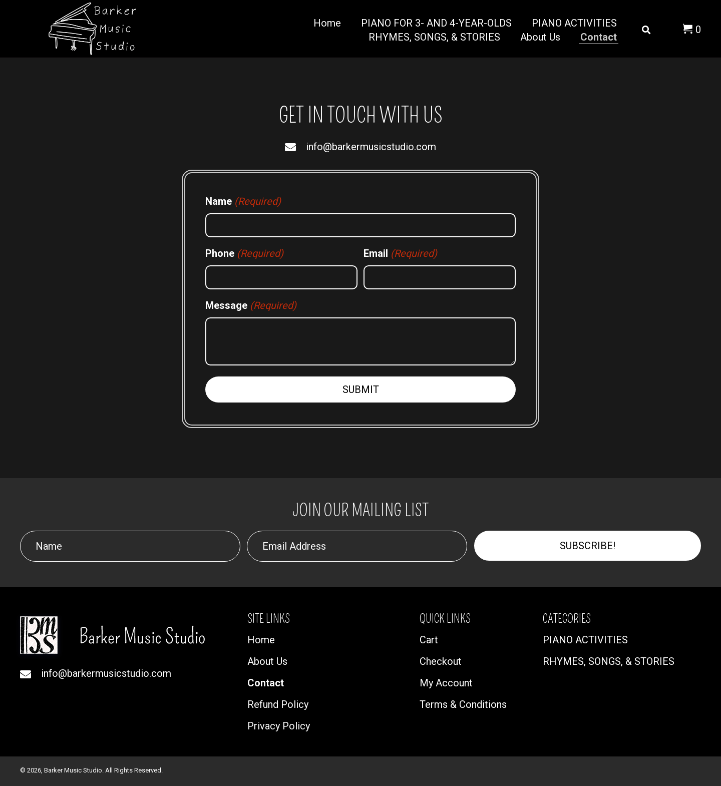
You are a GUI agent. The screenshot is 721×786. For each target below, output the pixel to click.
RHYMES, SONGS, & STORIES (608, 661)
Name (243, 201)
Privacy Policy (278, 726)
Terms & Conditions (463, 704)
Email (400, 253)
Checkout (441, 661)
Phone (244, 253)
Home (261, 640)
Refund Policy (277, 704)
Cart (429, 640)
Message (250, 305)
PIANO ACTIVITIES (585, 640)
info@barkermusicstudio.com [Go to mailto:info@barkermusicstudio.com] (371, 147)
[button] (587, 546)
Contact (265, 683)
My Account (446, 683)
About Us (267, 661)
